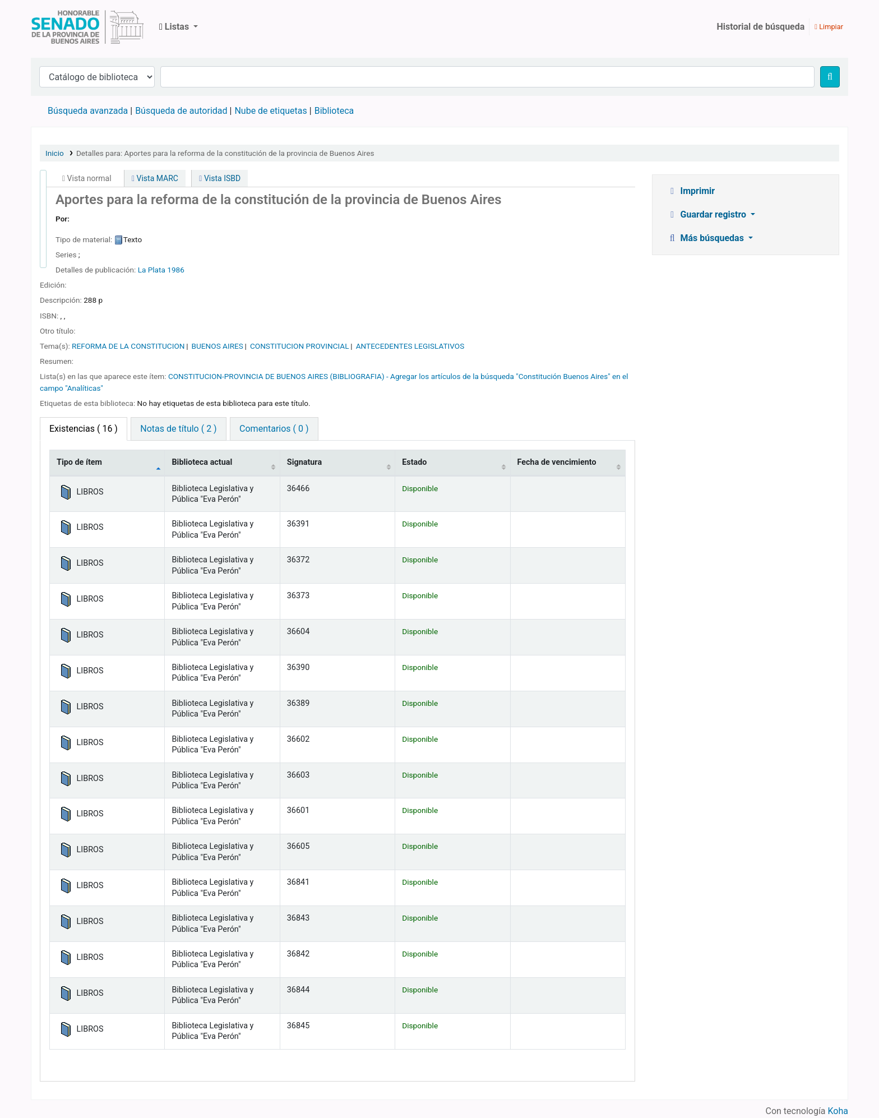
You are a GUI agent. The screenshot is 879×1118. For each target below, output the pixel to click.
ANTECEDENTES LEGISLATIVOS (410, 345)
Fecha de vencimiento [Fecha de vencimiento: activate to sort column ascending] (556, 462)
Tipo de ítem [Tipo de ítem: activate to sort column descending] (79, 462)
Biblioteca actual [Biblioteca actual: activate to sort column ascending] (202, 462)
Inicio (54, 153)
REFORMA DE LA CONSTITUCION (128, 345)
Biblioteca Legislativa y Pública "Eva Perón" (87, 26)
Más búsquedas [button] (706, 238)
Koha (838, 1111)
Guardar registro (707, 214)
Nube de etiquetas (270, 110)
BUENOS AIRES (217, 345)
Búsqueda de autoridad (181, 110)
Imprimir (691, 191)
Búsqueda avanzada (88, 110)
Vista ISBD (219, 178)
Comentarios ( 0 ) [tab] (273, 428)
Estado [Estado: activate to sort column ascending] (414, 462)
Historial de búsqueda (760, 26)
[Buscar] (830, 76)
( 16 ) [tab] (83, 428)
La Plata (151, 269)
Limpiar (829, 26)
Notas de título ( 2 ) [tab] (178, 428)
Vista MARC (155, 178)
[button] (178, 27)
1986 (175, 269)
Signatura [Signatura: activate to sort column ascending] (304, 462)
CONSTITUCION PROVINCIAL (299, 345)
